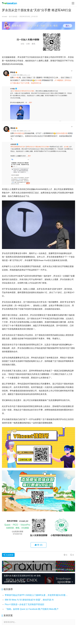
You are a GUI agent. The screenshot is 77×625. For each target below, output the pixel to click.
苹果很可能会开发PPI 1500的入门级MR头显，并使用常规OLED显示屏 (36, 595)
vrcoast (4, 16)
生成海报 (8, 555)
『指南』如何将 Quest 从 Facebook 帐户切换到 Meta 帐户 (31, 609)
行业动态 (14, 16)
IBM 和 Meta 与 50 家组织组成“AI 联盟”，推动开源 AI (29, 600)
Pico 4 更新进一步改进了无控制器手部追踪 (24, 604)
